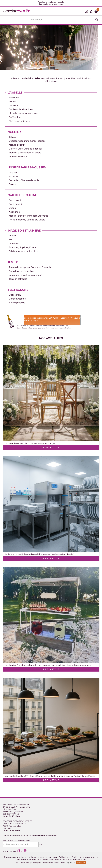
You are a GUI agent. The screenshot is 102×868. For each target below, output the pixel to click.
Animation (14, 212)
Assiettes (14, 97)
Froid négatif (16, 204)
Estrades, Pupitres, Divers (22, 247)
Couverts (13, 105)
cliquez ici (70, 862)
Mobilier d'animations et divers (25, 152)
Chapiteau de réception (21, 271)
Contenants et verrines (21, 109)
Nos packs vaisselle (19, 121)
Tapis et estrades (18, 279)
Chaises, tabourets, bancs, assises (27, 141)
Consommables (17, 299)
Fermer (81, 862)
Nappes (13, 172)
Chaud (12, 208)
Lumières (14, 243)
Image (12, 235)
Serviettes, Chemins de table (24, 180)
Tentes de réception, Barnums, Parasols (30, 267)
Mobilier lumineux (18, 156)
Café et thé (15, 117)
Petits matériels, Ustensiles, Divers (27, 220)
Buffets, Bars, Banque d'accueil (25, 149)
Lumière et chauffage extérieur (25, 275)
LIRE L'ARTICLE (51, 447)
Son (11, 239)
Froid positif (15, 200)
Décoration (15, 295)
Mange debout (16, 145)
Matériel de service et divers (23, 113)
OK (41, 845)
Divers (12, 184)
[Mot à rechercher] (63, 20)
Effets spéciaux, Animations (23, 251)
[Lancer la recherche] (97, 19)
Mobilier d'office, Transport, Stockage (28, 216)
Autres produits (17, 302)
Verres (12, 101)
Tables (12, 137)
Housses (13, 176)
